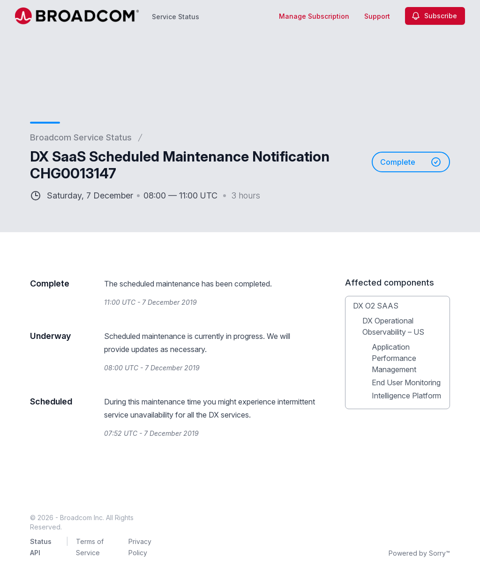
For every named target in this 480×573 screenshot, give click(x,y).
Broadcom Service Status (81, 137)
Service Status (175, 17)
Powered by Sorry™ (419, 553)
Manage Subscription (314, 16)
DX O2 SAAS (375, 305)
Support (377, 16)
